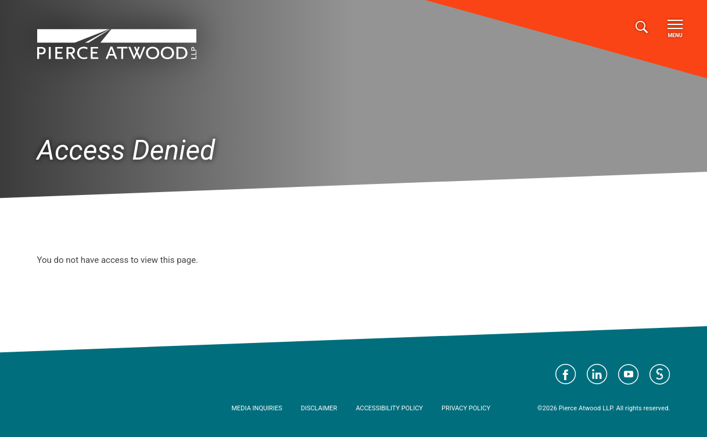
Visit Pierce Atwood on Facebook (565, 374)
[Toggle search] (642, 28)
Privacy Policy (466, 408)
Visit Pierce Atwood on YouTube (628, 374)
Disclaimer (319, 408)
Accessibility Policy (389, 408)
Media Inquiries (257, 408)
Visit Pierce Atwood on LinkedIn (597, 374)
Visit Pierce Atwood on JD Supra (659, 374)
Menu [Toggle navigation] (675, 29)
